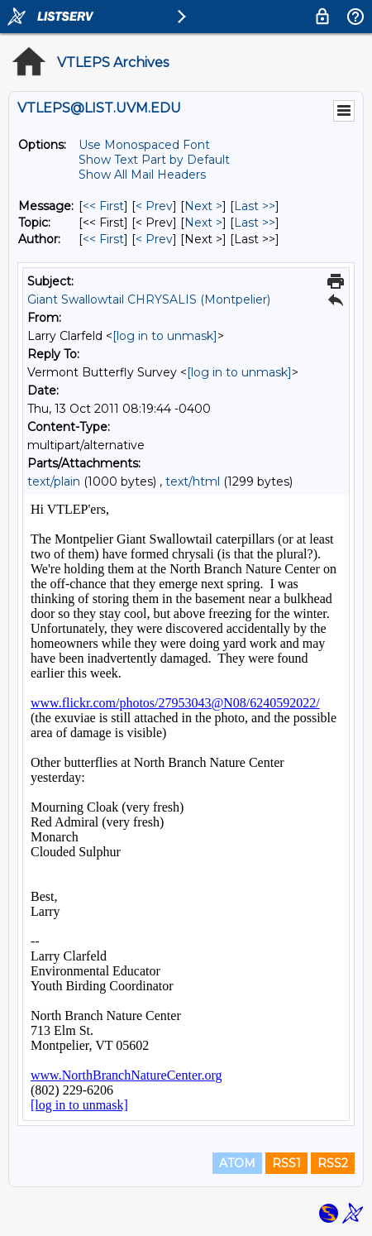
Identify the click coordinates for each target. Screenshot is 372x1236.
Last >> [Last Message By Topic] (254, 222)
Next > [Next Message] (203, 206)
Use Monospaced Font (144, 144)
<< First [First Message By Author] (103, 239)
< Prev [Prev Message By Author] (154, 239)
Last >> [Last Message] (254, 206)
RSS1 (286, 1163)
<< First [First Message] (103, 206)
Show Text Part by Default (154, 159)
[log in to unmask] (164, 335)
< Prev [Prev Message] (154, 206)
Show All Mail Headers (142, 174)
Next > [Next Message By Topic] (203, 222)
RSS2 (332, 1163)
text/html (192, 481)
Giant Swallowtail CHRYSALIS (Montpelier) (148, 299)
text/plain (53, 481)
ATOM (237, 1163)
